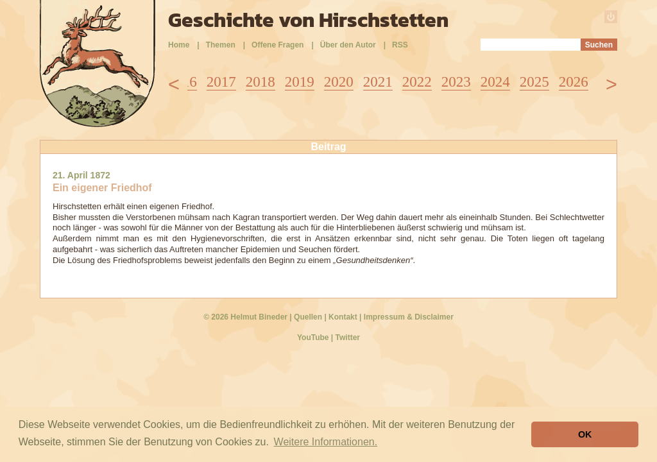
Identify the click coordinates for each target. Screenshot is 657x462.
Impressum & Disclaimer (409, 316)
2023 (456, 82)
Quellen (308, 316)
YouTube (313, 337)
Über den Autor (348, 44)
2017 (221, 82)
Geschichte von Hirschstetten (308, 19)
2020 (339, 82)
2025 (534, 82)
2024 (495, 82)
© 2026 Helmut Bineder (245, 316)
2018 (260, 82)
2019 (299, 82)
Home (178, 44)
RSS (400, 44)
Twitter (348, 337)
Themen (220, 44)
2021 (378, 82)
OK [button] (585, 434)
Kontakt (342, 316)
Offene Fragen (277, 44)
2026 (573, 82)
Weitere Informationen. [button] (326, 441)
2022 (417, 82)
